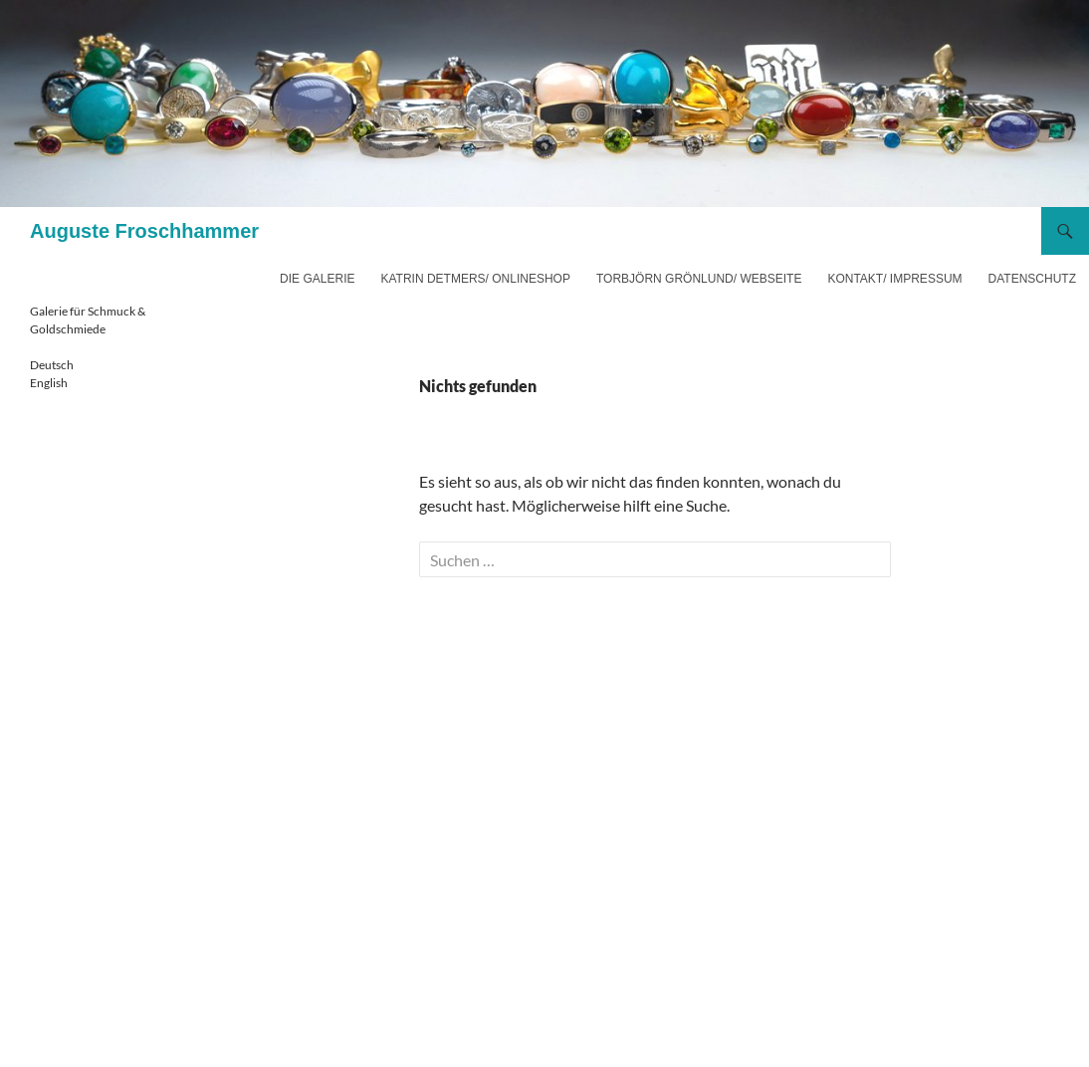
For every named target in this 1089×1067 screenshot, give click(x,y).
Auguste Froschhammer (144, 231)
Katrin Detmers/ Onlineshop (474, 279)
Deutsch (52, 364)
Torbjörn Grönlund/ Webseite (698, 279)
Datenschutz (1032, 279)
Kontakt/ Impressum (894, 279)
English (49, 382)
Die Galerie (317, 279)
